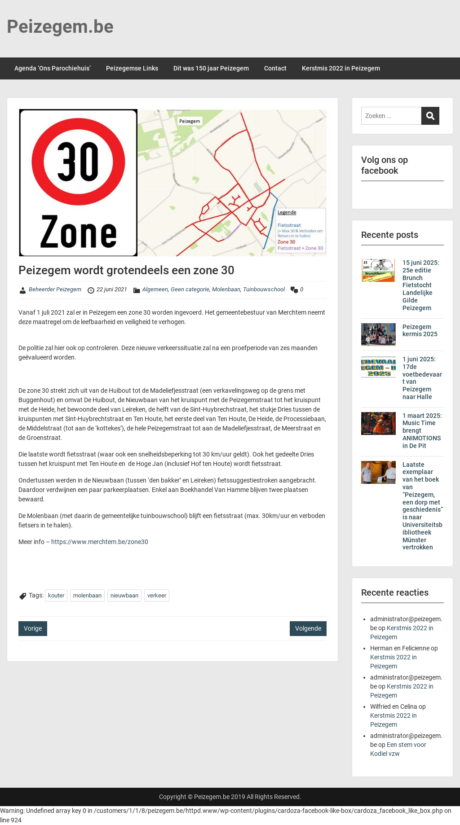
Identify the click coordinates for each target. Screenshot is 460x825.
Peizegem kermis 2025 (420, 330)
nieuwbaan (124, 595)
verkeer (156, 595)
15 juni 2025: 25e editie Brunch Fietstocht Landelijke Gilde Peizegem (420, 285)
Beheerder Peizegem (55, 289)
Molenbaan (226, 289)
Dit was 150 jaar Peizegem (211, 68)
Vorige (33, 628)
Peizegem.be (60, 26)
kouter (56, 595)
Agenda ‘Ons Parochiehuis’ (52, 68)
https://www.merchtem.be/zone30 (99, 541)
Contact (275, 68)
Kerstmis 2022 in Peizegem (341, 68)
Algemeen (155, 289)
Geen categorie (190, 289)
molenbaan (87, 595)
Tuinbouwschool (264, 289)
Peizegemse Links (132, 68)
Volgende (308, 628)
